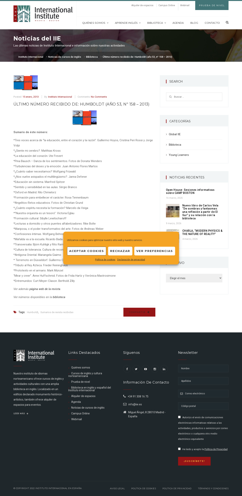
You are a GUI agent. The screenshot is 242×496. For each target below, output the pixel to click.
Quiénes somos (95, 22)
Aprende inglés (128, 22)
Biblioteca (156, 22)
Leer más (20, 413)
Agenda (178, 22)
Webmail (185, 5)
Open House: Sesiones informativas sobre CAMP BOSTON (190, 191)
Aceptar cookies (86, 251)
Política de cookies (105, 259)
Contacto (212, 22)
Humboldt (32, 312)
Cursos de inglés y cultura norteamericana (85, 375)
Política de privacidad (177, 488)
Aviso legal (117, 488)
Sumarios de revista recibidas (56, 312)
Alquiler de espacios (142, 5)
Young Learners (179, 155)
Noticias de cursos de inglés (88, 407)
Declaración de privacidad (131, 259)
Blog (194, 22)
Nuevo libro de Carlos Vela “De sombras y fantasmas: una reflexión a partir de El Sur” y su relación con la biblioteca (200, 212)
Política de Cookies (143, 488)
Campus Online (166, 5)
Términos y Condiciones (213, 488)
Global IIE (175, 134)
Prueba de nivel (80, 381)
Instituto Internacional (60, 96)
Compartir (139, 312)
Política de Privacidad (216, 449)
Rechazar (120, 251)
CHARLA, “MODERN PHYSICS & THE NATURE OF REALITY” (202, 232)
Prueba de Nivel (212, 5)
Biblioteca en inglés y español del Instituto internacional (89, 389)
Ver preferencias (154, 251)
